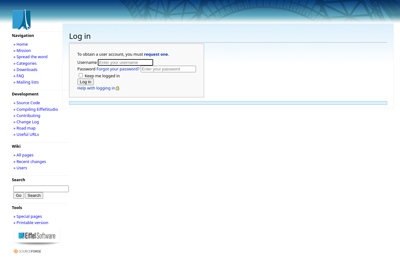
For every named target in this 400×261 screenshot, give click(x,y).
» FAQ (18, 76)
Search (18, 179)
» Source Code (26, 102)
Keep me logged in (102, 76)
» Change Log (26, 122)
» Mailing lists (26, 82)
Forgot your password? (118, 69)
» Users (20, 168)
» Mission (22, 50)
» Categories (25, 63)
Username (88, 62)
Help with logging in (96, 88)
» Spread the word (30, 56)
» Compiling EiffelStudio (35, 109)
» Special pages (27, 216)
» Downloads (25, 69)
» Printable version (30, 222)
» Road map (24, 128)
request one (156, 54)
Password (109, 69)
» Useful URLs (26, 134)
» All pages (23, 155)
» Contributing (26, 115)
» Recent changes (29, 161)
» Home (20, 44)
